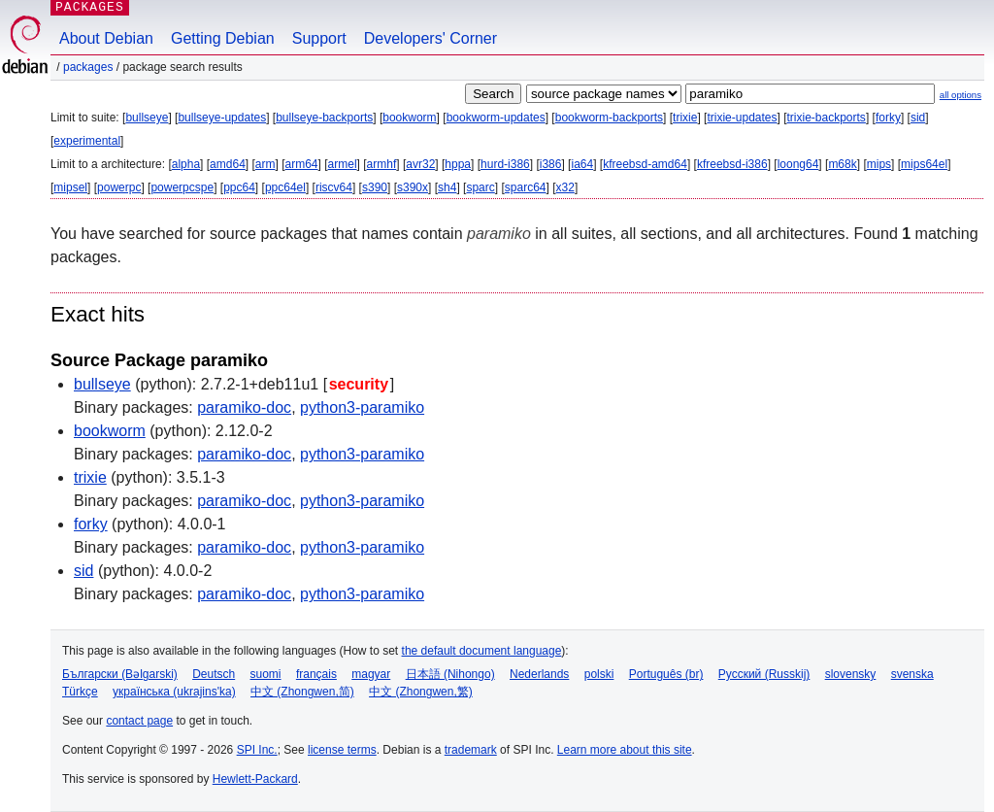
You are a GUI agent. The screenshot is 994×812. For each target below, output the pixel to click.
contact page (139, 720)
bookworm (409, 117)
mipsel (70, 187)
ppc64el (285, 187)
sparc (480, 187)
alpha (186, 164)
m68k (842, 164)
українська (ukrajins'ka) (174, 691)
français (316, 674)
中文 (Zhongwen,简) (302, 691)
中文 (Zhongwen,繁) (421, 691)
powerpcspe (182, 187)
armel (342, 164)
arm (265, 164)
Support (319, 38)
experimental (86, 141)
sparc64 (526, 187)
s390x (412, 187)
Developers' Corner (430, 38)
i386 (551, 164)
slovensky (851, 674)
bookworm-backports (609, 117)
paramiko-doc (244, 407)
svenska (912, 674)
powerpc (119, 187)
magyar (370, 674)
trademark (471, 750)
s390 (374, 187)
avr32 (420, 164)
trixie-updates (742, 117)
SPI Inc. (257, 750)
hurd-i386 (505, 164)
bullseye (146, 117)
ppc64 (239, 187)
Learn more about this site (624, 750)
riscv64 (333, 187)
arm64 (301, 164)
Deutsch (213, 674)
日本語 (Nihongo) (450, 674)
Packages (88, 67)
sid (918, 117)
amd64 (228, 164)
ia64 (582, 164)
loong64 (798, 164)
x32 (565, 187)
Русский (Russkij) (764, 674)
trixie (685, 117)
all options (960, 94)
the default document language (482, 651)
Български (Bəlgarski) (120, 674)
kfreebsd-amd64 (645, 164)
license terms (342, 750)
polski (599, 674)
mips (879, 164)
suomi (266, 674)
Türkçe (80, 691)
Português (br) (666, 674)
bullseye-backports (324, 117)
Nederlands (539, 674)
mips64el (924, 164)
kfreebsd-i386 (732, 164)
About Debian (106, 38)
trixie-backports (826, 117)
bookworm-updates (496, 117)
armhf (382, 164)
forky (888, 117)
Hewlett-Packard (255, 779)
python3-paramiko (362, 407)
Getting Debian (223, 38)
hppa (458, 164)
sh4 (447, 187)
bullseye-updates (222, 117)
